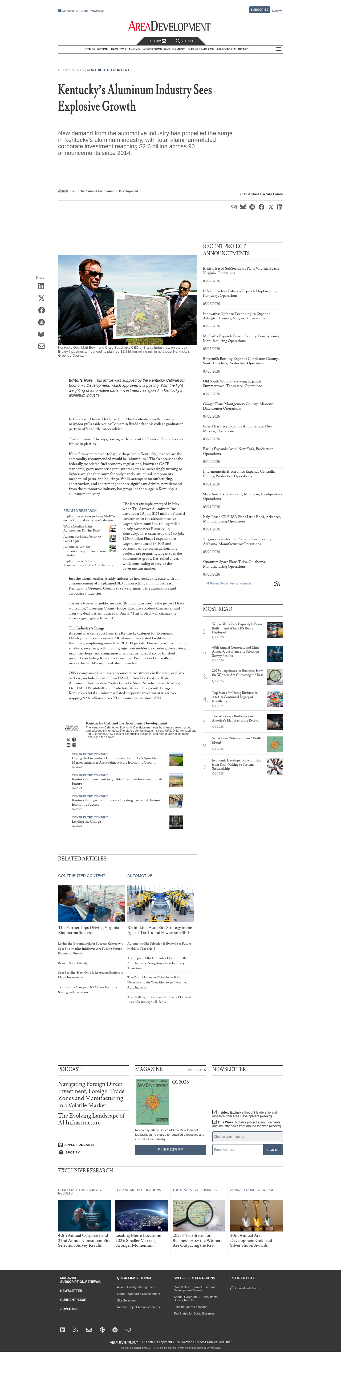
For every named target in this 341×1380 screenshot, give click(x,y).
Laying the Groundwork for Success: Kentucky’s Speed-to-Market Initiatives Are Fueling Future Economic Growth (115, 760)
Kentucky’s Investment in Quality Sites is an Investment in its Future (117, 781)
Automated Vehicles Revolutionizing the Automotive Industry (85, 551)
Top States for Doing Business (194, 1313)
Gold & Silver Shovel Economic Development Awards (195, 1289)
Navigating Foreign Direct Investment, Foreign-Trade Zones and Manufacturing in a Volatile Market (91, 1095)
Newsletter (71, 1291)
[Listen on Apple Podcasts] (93, 1145)
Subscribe (260, 9)
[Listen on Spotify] (93, 1152)
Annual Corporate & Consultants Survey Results (196, 1298)
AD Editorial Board (233, 49)
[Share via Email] (43, 346)
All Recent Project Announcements (228, 583)
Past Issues (197, 1070)
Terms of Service (206, 1347)
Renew (277, 11)
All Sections (279, 49)
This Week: (246, 1124)
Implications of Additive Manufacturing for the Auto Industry (88, 563)
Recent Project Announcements (138, 1307)
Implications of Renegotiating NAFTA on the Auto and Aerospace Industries (89, 518)
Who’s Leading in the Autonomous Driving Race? (82, 529)
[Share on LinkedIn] (43, 286)
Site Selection (126, 1300)
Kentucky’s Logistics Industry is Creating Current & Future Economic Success (116, 802)
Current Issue (73, 1300)
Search (184, 41)
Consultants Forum (75, 10)
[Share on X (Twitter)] (43, 298)
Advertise (97, 10)
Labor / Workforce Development (138, 1293)
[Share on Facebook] (43, 310)
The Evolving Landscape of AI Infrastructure (91, 1119)
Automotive (140, 876)
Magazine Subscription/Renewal (80, 1280)
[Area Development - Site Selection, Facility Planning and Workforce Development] (170, 26)
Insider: (244, 1114)
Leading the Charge (86, 821)
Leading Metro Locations (190, 1306)
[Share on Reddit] (43, 322)
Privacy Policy (184, 1347)
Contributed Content (108, 70)
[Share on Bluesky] (43, 334)
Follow (157, 41)
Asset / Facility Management (136, 1287)
